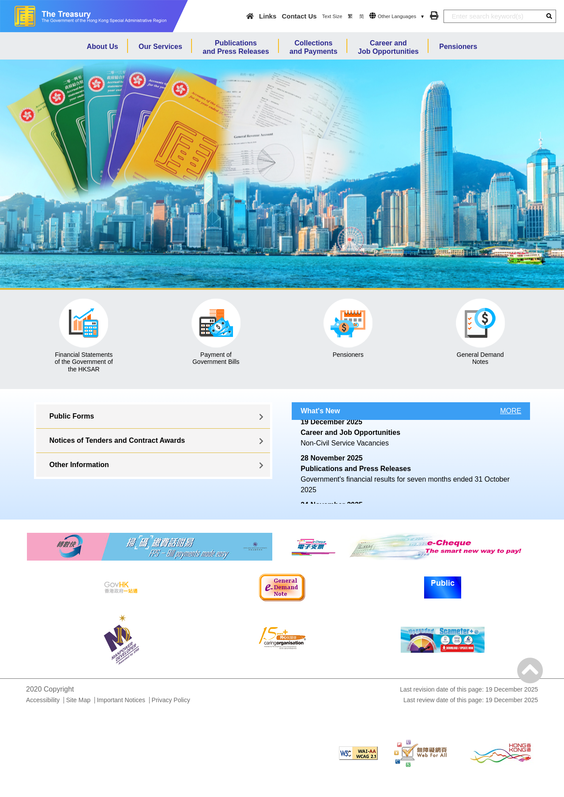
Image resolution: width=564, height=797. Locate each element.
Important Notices (121, 699)
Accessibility (43, 699)
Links (267, 16)
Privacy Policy (171, 699)
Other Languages (397, 16)
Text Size (332, 16)
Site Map (78, 699)
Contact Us (299, 16)
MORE (510, 411)
